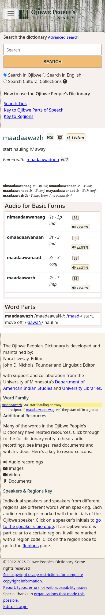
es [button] (60, 137)
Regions (30, 546)
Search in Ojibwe (22, 75)
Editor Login (15, 606)
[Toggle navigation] (10, 13)
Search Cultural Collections (32, 81)
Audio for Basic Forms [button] (35, 205)
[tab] (52, 205)
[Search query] (52, 50)
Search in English (62, 75)
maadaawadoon (43, 159)
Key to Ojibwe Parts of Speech (33, 110)
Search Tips (15, 103)
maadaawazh (12, 405)
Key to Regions (18, 116)
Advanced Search (63, 37)
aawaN (35, 322)
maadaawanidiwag (40, 409)
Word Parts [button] (20, 307)
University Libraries (81, 388)
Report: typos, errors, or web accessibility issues (45, 587)
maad (74, 316)
